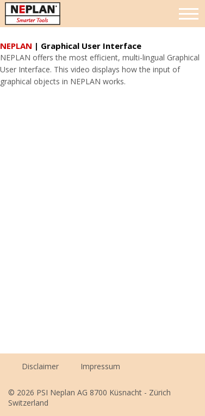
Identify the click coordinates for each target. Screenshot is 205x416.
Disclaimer (40, 366)
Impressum (100, 366)
